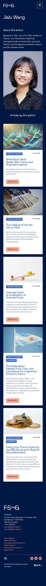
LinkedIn (36, 558)
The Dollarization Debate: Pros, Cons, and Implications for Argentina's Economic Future (21, 370)
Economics (11, 360)
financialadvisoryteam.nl (13, 548)
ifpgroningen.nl (9, 545)
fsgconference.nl (10, 540)
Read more (12, 182)
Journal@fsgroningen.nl (12, 529)
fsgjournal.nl (8, 550)
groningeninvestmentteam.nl (14, 543)
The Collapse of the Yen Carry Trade (19, 226)
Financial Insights (14, 154)
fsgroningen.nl (9, 538)
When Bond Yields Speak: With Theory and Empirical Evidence (19, 162)
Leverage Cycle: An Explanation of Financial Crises (16, 295)
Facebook (40, 558)
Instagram (31, 558)
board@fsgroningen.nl (12, 527)
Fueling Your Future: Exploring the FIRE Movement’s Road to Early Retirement (22, 450)
